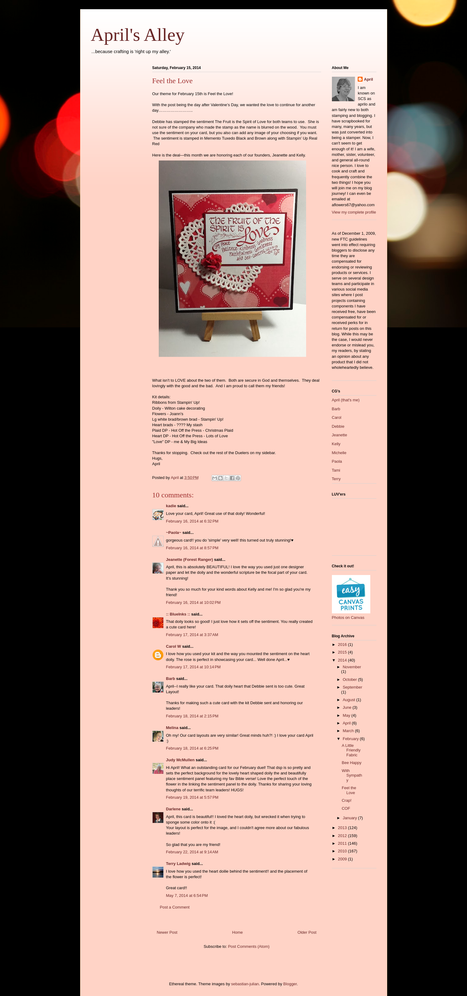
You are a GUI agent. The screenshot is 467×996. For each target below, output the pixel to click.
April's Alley (138, 35)
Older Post (307, 932)
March (349, 730)
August (349, 699)
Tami (336, 470)
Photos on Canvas (348, 617)
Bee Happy (351, 762)
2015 (343, 652)
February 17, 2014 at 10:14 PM (193, 667)
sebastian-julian (245, 984)
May (347, 715)
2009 (343, 859)
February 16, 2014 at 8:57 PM (192, 548)
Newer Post (167, 932)
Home (237, 932)
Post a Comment (175, 907)
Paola (337, 461)
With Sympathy (352, 775)
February (351, 738)
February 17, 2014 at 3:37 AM (192, 634)
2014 (343, 660)
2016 (343, 644)
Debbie (338, 426)
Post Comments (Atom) (249, 946)
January (350, 818)
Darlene (173, 809)
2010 (343, 851)
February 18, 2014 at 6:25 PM (192, 748)
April (368, 79)
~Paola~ (173, 532)
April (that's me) (346, 400)
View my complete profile (354, 212)
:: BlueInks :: (178, 614)
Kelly (336, 444)
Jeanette (339, 435)
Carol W (173, 646)
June (347, 707)
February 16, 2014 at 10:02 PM (193, 602)
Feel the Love (349, 790)
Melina (172, 727)
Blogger (290, 984)
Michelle (339, 452)
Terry (336, 479)
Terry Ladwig (178, 863)
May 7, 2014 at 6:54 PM (187, 895)
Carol (336, 417)
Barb (170, 678)
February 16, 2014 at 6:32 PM (192, 521)
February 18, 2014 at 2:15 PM (192, 716)
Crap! (347, 800)
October (350, 679)
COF (346, 808)
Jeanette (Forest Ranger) (190, 559)
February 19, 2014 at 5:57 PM (192, 797)
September (352, 687)
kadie (171, 506)
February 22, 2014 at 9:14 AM (192, 852)
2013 (343, 827)
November (352, 667)
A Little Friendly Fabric (351, 750)
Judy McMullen (180, 760)
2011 (343, 843)
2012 (343, 835)
